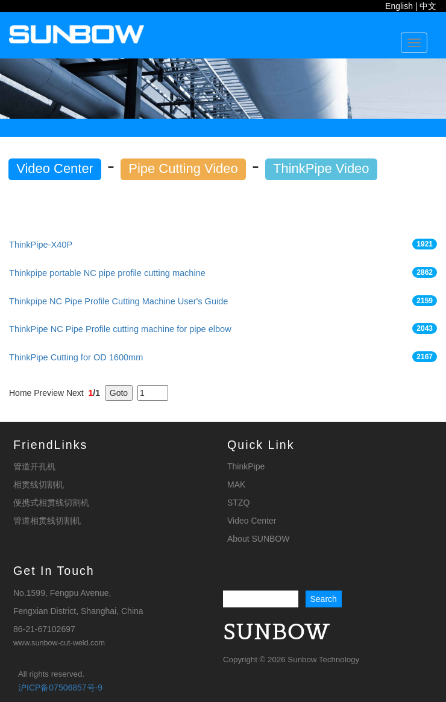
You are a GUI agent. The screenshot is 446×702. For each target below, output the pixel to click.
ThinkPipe (246, 466)
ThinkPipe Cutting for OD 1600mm (76, 357)
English (399, 6)
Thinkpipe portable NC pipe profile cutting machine (107, 273)
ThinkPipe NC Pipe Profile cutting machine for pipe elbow (120, 329)
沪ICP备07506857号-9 (60, 687)
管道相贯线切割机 (47, 520)
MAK (236, 484)
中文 (427, 6)
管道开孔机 (34, 466)
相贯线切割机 (38, 484)
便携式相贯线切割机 (51, 502)
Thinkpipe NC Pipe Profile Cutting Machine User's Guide (118, 301)
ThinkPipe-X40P (40, 244)
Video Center (251, 520)
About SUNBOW (258, 539)
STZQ (238, 502)
